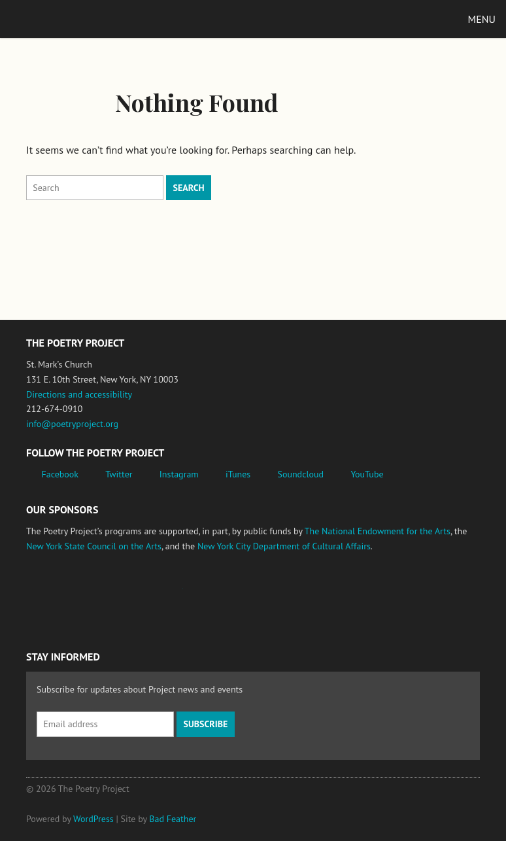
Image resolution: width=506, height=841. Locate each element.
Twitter (118, 474)
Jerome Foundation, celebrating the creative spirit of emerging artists (147, 595)
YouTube (366, 474)
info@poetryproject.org (72, 424)
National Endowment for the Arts (62, 595)
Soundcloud (300, 474)
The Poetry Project (71, 18)
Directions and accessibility (79, 394)
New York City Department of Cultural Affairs (284, 546)
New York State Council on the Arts (93, 546)
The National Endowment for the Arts (377, 531)
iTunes (238, 474)
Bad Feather (172, 819)
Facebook (60, 474)
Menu (482, 19)
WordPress (93, 819)
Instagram (179, 474)
